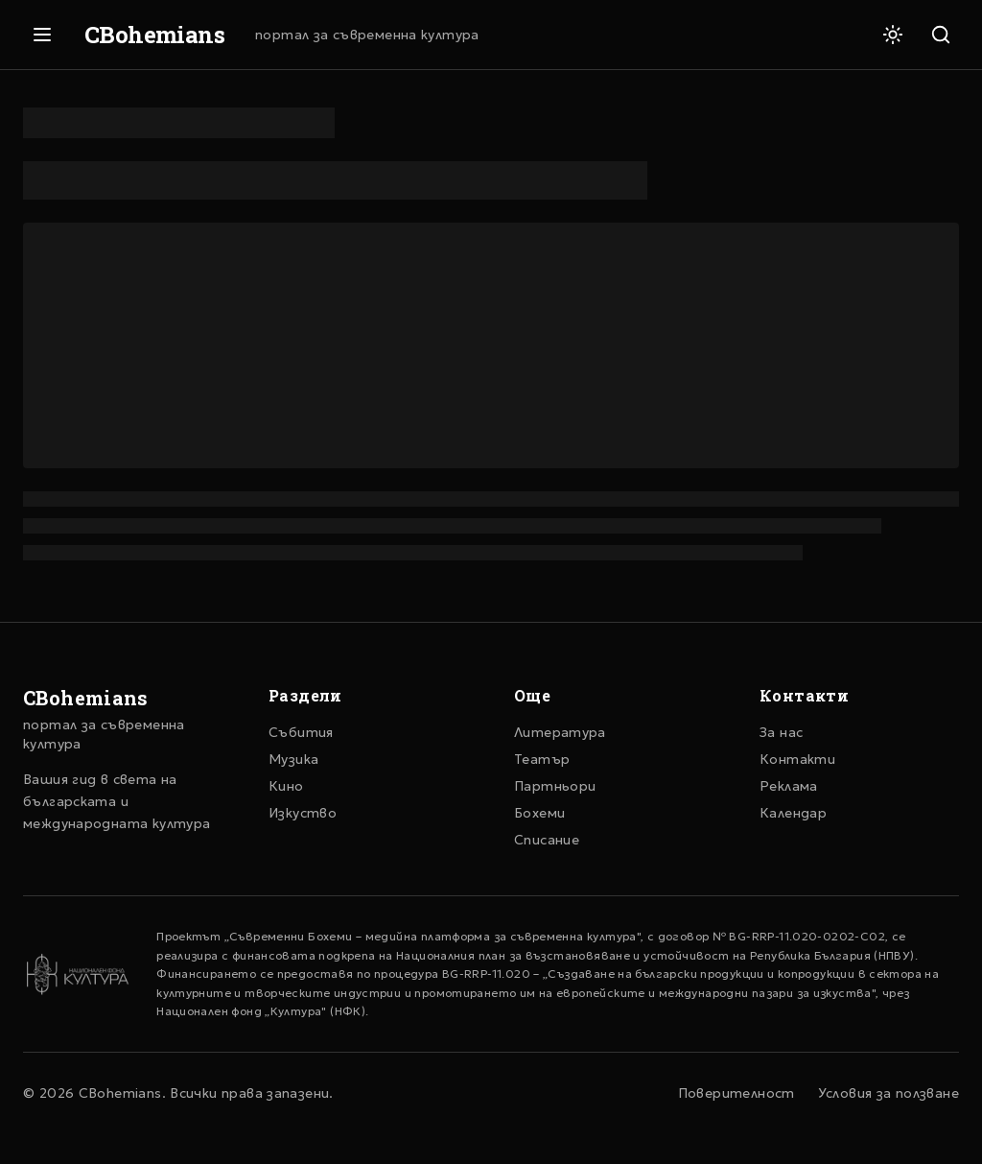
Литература (560, 732)
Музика (293, 759)
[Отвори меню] (42, 34)
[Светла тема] (893, 34)
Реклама (789, 786)
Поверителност (736, 1093)
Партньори (555, 786)
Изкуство (303, 812)
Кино (286, 786)
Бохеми (539, 812)
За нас (781, 732)
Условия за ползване (888, 1093)
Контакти (797, 759)
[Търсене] (941, 34)
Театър (542, 759)
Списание (546, 839)
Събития (301, 732)
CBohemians (154, 34)
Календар (793, 812)
